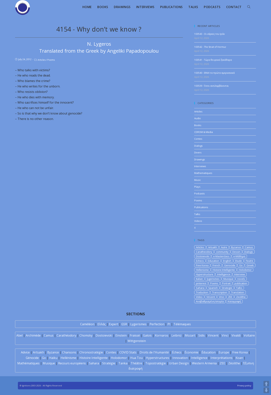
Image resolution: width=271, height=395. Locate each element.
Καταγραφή (234, 301)
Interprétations (221, 358)
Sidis (201, 335)
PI (168, 324)
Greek (250, 265)
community (222, 251)
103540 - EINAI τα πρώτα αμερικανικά (214, 72)
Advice (25, 352)
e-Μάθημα (239, 256)
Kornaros (161, 335)
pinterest (201, 283)
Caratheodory (204, 251)
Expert (113, 324)
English (227, 260)
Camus (249, 247)
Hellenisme (202, 269)
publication (240, 283)
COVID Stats (127, 352)
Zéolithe (234, 363)
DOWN (266, 390)
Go (241, 265)
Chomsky (85, 335)
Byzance (236, 247)
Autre (224, 247)
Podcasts (199, 193)
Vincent (210, 297)
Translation (237, 292)
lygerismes (213, 279)
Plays (197, 186)
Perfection (157, 324)
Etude (238, 260)
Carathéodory (66, 335)
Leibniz (176, 335)
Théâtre (136, 363)
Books (197, 125)
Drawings (199, 159)
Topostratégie (155, 363)
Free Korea (202, 265)
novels (241, 279)
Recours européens (72, 363)
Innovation (180, 358)
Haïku (53, 358)
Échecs (176, 352)
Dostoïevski (104, 335)
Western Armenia (204, 363)
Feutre (249, 260)
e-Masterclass (221, 256)
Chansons (69, 352)
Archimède (33, 335)
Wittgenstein (137, 341)
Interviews (200, 166)
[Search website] (248, 7)
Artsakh (212, 247)
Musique (228, 279)
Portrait (226, 283)
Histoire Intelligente (224, 269)
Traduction (202, 292)
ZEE (230, 297)
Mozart (190, 335)
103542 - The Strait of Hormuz (210, 47)
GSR (124, 324)
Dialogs (198, 145)
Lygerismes (138, 324)
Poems (51, 59)
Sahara (200, 288)
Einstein (121, 335)
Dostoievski (202, 256)
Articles (42, 59)
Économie (191, 352)
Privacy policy (244, 385)
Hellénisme (68, 358)
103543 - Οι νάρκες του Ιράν (209, 34)
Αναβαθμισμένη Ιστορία (210, 301)
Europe (224, 352)
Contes (198, 138)
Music (197, 180)
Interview (239, 274)
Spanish (213, 288)
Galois (147, 335)
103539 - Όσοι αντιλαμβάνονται (211, 85)
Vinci (221, 297)
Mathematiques (203, 173)
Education (213, 260)
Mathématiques (28, 363)
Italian (199, 279)
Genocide (229, 265)
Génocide (32, 358)
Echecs (200, 260)
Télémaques (182, 324)
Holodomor (245, 269)
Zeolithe (241, 297)
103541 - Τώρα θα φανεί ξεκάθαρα (213, 59)
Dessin (236, 251)
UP (266, 384)
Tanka (122, 363)
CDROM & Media (203, 132)
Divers (198, 152)
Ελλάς (101, 324)
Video (199, 297)
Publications (201, 207)
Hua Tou (136, 358)
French (216, 265)
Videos (198, 221)
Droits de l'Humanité (154, 352)
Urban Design (179, 363)
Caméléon (87, 324)
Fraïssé (135, 335)
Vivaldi (236, 335)
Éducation (208, 352)
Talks (197, 214)
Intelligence (223, 274)
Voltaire (249, 335)
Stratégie (108, 363)
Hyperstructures (157, 358)
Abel (19, 335)
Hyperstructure (204, 274)
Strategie (227, 288)
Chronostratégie (91, 352)
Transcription (219, 292)
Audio (197, 118)
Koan (239, 358)
